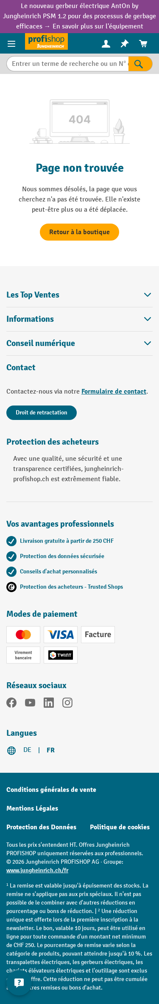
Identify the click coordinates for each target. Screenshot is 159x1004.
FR (51, 750)
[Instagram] (67, 704)
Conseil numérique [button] (79, 343)
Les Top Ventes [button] (79, 294)
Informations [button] (79, 319)
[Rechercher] (140, 63)
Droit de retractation (41, 412)
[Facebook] (11, 704)
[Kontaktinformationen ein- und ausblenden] (19, 982)
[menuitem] (106, 43)
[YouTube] (30, 704)
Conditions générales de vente (51, 790)
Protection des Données (41, 827)
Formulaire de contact (113, 391)
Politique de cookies (120, 827)
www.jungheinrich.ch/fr (37, 870)
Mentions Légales (32, 808)
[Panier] (143, 43)
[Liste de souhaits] (124, 43)
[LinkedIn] (49, 704)
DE (27, 750)
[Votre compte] (106, 43)
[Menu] (12, 43)
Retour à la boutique (79, 232)
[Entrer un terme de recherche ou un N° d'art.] (67, 63)
